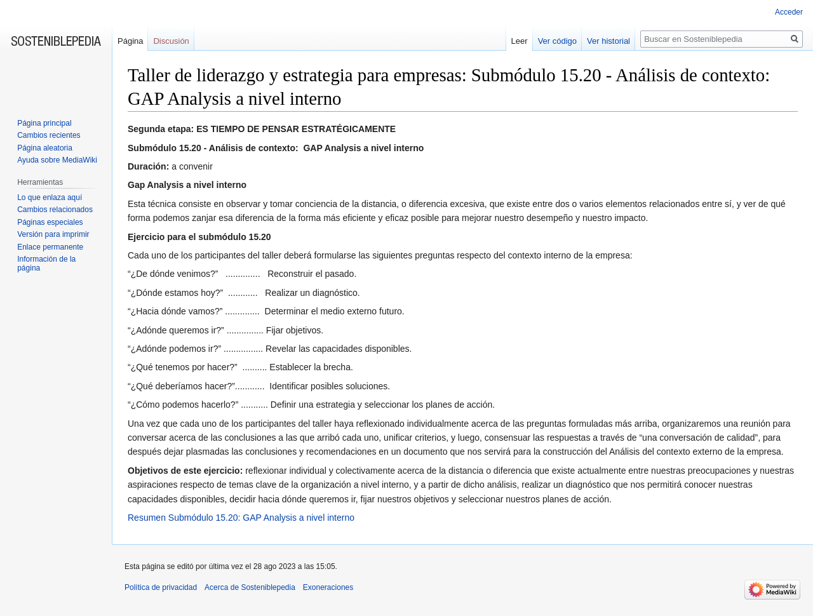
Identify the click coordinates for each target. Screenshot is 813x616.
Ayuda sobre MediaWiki (57, 160)
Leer (519, 41)
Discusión (171, 41)
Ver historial (608, 41)
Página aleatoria (44, 148)
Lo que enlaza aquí (49, 197)
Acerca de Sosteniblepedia (250, 587)
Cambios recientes (48, 135)
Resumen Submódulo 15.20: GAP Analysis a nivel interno (241, 517)
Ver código (557, 41)
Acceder (789, 12)
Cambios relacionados (55, 209)
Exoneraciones (328, 587)
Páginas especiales (50, 222)
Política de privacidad (160, 587)
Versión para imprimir (53, 234)
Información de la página (46, 263)
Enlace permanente (50, 247)
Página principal (44, 123)
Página (130, 41)
